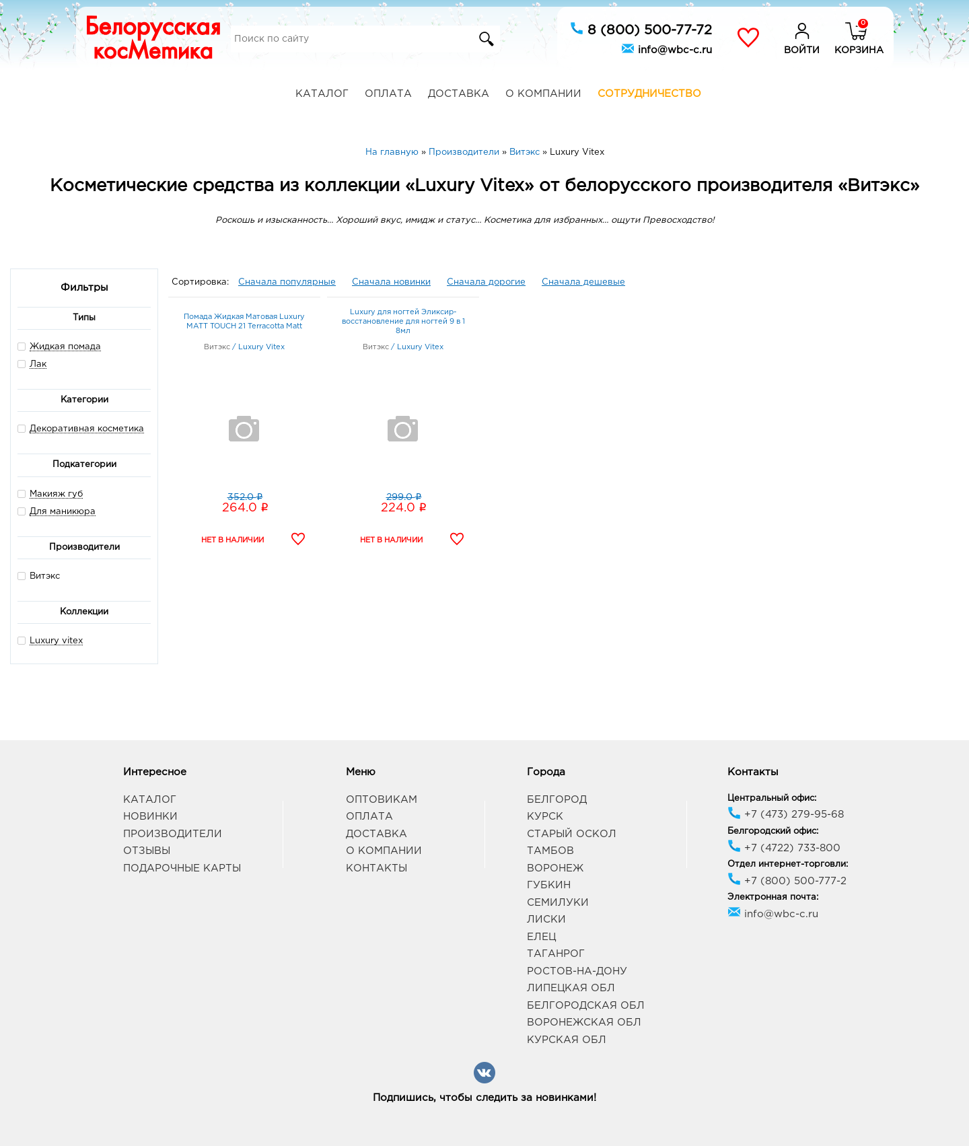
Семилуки (558, 902)
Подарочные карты (182, 868)
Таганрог (556, 954)
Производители (172, 834)
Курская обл (566, 1040)
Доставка (458, 93)
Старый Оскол (571, 834)
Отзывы (146, 851)
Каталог (322, 93)
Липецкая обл (571, 988)
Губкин (549, 885)
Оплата (388, 93)
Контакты (376, 868)
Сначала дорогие (486, 282)
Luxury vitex (56, 641)
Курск (545, 816)
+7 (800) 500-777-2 (787, 881)
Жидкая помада (65, 347)
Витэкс (38, 575)
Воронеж (555, 868)
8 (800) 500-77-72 (641, 29)
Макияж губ (56, 494)
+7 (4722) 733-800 (783, 848)
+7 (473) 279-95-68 (785, 814)
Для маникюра (63, 511)
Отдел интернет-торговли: (787, 864)
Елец (541, 937)
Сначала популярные (287, 282)
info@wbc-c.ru (666, 48)
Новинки (150, 816)
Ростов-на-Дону (577, 971)
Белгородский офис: (772, 831)
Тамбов (550, 851)
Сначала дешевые (583, 282)
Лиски (546, 919)
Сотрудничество (649, 93)
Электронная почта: (772, 897)
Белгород (557, 799)
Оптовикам (381, 799)
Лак (38, 364)
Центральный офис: (771, 798)
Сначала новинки (391, 282)
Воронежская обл (584, 1022)
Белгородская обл (586, 1005)
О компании (543, 93)
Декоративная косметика (87, 429)
